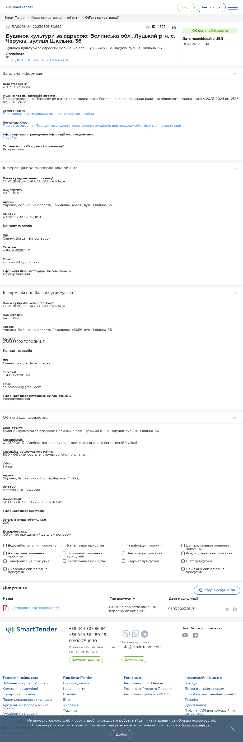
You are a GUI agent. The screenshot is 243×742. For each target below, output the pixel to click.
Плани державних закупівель (27, 699)
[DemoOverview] (134, 659)
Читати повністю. (196, 725)
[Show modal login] (185, 7)
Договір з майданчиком (204, 688)
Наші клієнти (74, 688)
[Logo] (20, 7)
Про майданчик (76, 683)
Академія (71, 705)
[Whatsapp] (135, 636)
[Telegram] (144, 636)
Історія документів (217, 590)
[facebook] (195, 636)
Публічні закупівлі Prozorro (25, 683)
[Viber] (126, 636)
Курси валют (195, 705)
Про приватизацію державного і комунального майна (48, 113)
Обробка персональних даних (210, 694)
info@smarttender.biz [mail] (141, 647)
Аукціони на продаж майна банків (25, 707)
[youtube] (185, 636)
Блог (67, 699)
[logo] (31, 630)
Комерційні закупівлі (20, 688)
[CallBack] (86, 659)
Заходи (191, 683)
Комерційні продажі (19, 694)
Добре (121, 734)
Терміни (70, 710)
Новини (69, 694)
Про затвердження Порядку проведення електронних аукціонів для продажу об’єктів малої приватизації (92, 125)
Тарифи (191, 699)
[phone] (87, 629)
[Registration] (211, 7)
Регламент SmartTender (144, 683)
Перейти (10, 137)
